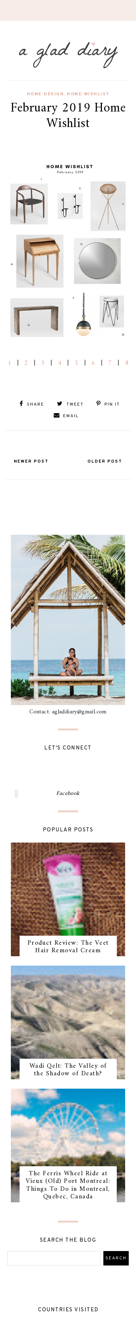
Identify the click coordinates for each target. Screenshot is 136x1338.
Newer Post (31, 461)
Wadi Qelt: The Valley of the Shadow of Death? (68, 1070)
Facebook (67, 793)
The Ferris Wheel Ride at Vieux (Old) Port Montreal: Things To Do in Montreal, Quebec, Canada (68, 1185)
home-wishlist (88, 94)
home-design (45, 94)
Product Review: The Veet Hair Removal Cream (68, 947)
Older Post (104, 461)
